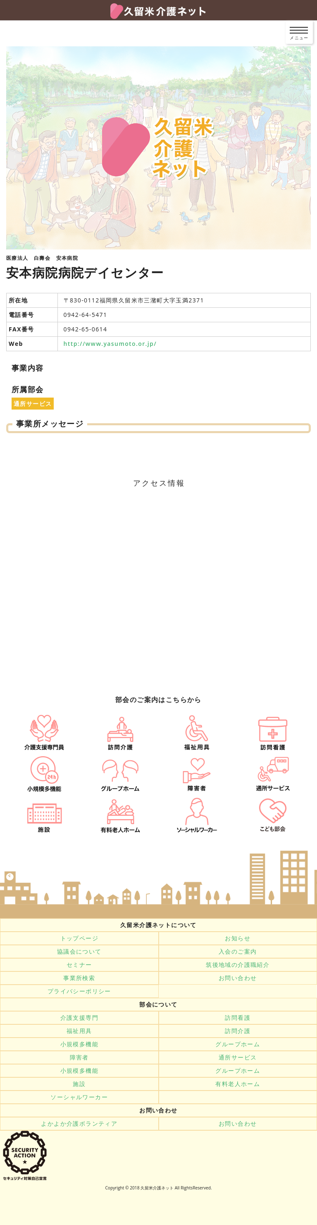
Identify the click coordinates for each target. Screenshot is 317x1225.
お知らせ (237, 938)
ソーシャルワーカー (79, 1097)
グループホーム (237, 1044)
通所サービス (238, 1057)
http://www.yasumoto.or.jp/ (110, 344)
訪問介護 (237, 1031)
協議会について (79, 951)
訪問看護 (237, 1018)
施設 (79, 1084)
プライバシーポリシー (79, 991)
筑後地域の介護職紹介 (237, 965)
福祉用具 (79, 1031)
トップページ (79, 938)
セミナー (79, 965)
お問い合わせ (238, 978)
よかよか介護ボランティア (79, 1124)
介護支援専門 (79, 1018)
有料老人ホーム (237, 1084)
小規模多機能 (79, 1044)
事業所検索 (79, 978)
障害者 (79, 1057)
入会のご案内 (238, 951)
